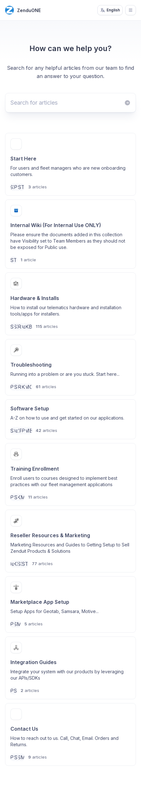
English (110, 10)
